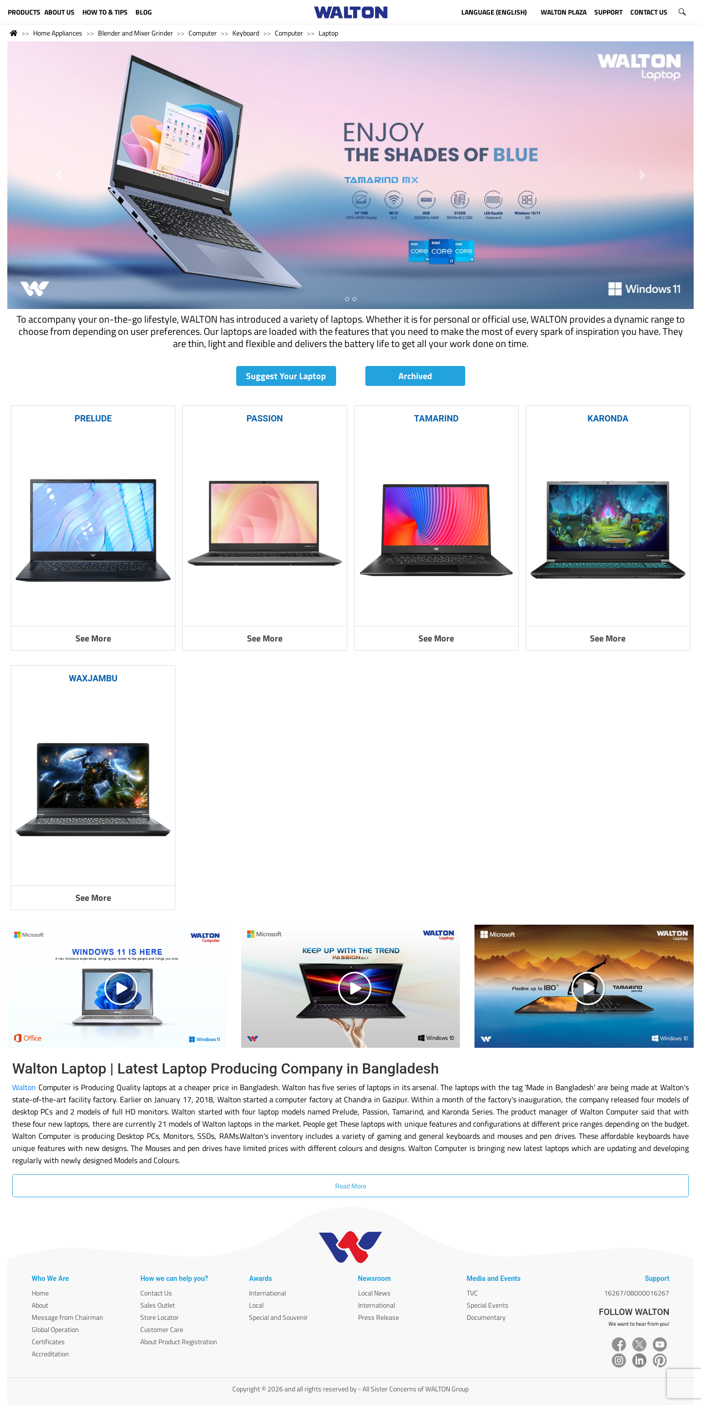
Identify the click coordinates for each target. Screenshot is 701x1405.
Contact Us (156, 1293)
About (40, 1305)
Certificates (48, 1341)
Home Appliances (57, 33)
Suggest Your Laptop (286, 376)
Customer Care (161, 1329)
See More (93, 638)
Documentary (486, 1317)
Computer (203, 33)
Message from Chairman (67, 1317)
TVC (472, 1293)
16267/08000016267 (636, 1293)
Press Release (378, 1317)
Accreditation (50, 1354)
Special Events (488, 1305)
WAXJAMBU (93, 678)
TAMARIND (436, 418)
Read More (350, 1186)
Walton (24, 1087)
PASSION (264, 418)
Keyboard (245, 33)
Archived (415, 376)
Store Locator (159, 1317)
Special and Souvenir (278, 1317)
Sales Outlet (157, 1305)
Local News (374, 1293)
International (267, 1293)
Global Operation (55, 1329)
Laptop (328, 33)
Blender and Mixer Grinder (135, 33)
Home (40, 1293)
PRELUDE (93, 418)
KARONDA (607, 418)
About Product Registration (178, 1341)
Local (256, 1305)
